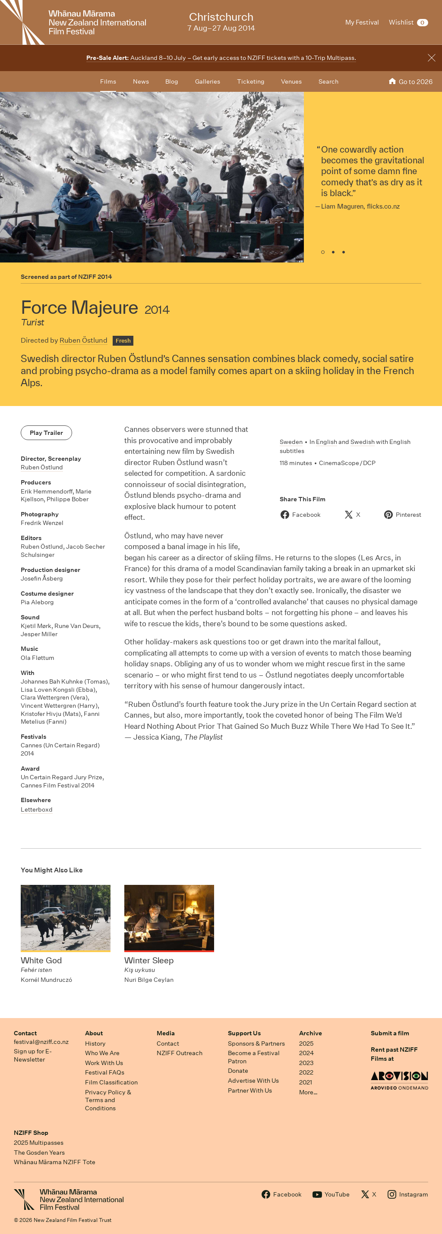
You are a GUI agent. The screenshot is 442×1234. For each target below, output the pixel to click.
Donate (238, 1071)
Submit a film (390, 1033)
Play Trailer (46, 433)
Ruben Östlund (83, 340)
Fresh (123, 340)
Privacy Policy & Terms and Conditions (108, 1100)
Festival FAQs (104, 1072)
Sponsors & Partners (256, 1043)
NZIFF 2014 (95, 277)
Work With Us (104, 1063)
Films (108, 81)
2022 (306, 1072)
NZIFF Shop (31, 1133)
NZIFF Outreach (179, 1053)
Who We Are (102, 1053)
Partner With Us (250, 1090)
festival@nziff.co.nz (41, 1042)
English (326, 442)
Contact (25, 1033)
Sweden (291, 442)
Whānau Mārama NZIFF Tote (54, 1162)
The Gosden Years (39, 1152)
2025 (306, 1043)
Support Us (244, 1033)
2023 (306, 1063)
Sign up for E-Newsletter (33, 1055)
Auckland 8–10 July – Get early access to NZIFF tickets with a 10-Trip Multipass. (221, 58)
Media (166, 1033)
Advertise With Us (253, 1080)
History (95, 1043)
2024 (306, 1053)
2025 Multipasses (38, 1143)
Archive (310, 1033)
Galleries (207, 81)
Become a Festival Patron (254, 1057)
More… (308, 1092)
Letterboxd (37, 809)
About (94, 1033)
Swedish (362, 442)
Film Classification (111, 1082)
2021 (305, 1082)
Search (328, 81)
